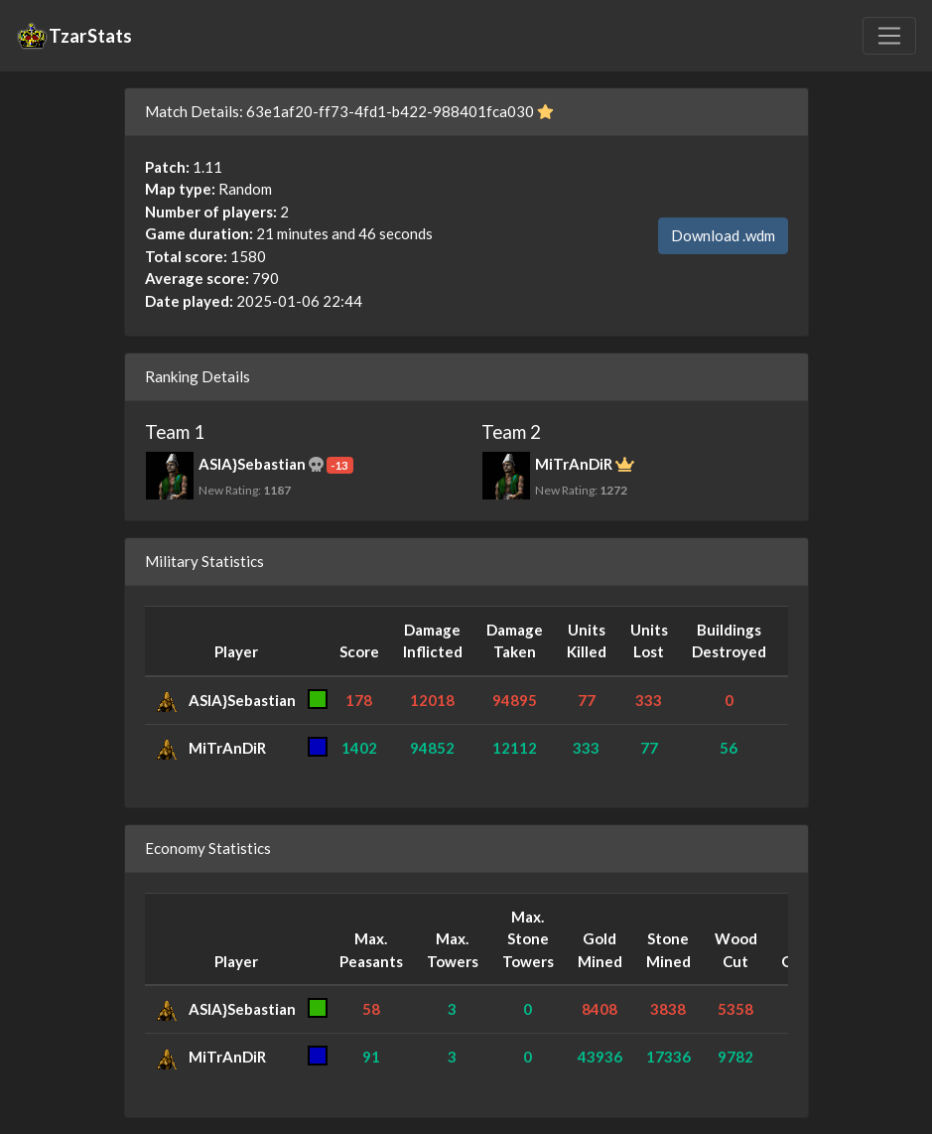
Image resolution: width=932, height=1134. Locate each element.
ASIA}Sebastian (242, 700)
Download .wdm (723, 235)
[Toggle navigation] (889, 36)
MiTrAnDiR (227, 748)
